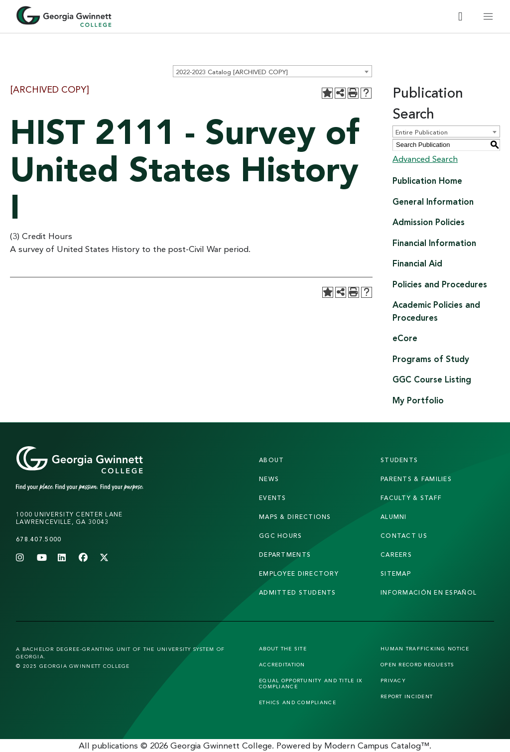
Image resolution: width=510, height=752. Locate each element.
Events (272, 497)
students (399, 460)
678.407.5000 (38, 539)
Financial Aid (417, 263)
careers (396, 554)
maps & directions (295, 516)
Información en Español (429, 592)
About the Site (283, 648)
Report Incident (407, 696)
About (271, 460)
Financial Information (434, 243)
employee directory (299, 573)
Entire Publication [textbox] (421, 132)
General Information (433, 201)
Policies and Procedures (439, 284)
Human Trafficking (425, 648)
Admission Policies (428, 222)
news (269, 479)
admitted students (297, 592)
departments (285, 554)
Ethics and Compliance (297, 702)
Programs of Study (430, 359)
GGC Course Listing (431, 379)
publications (115, 745)
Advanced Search (425, 158)
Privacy (393, 680)
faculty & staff (411, 497)
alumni (394, 516)
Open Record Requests (418, 664)
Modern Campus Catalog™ (376, 745)
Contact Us (404, 535)
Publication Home (427, 180)
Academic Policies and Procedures (436, 311)
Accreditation (282, 664)
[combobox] (272, 71)
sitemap (396, 573)
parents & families (416, 479)
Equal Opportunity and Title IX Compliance (310, 683)
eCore (404, 338)
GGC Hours (280, 535)
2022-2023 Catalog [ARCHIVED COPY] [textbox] (231, 72)
